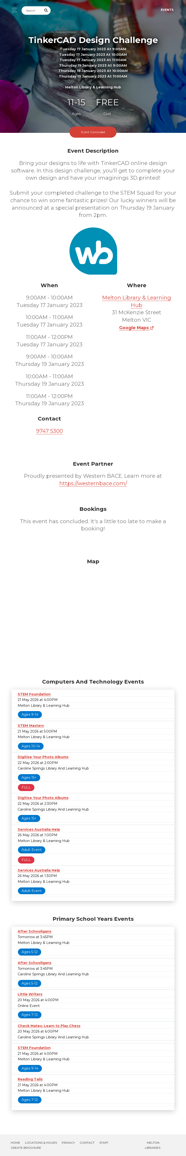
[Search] (32, 10)
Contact (87, 1142)
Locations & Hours (41, 1142)
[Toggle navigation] (13, 10)
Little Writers (30, 994)
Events (167, 10)
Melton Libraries (152, 1145)
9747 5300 (49, 431)
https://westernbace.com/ (93, 483)
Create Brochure (26, 1147)
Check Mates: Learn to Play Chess (49, 1026)
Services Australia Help (39, 829)
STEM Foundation (34, 694)
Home (15, 1142)
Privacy (68, 1142)
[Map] (93, 617)
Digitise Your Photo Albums (43, 757)
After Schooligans (34, 931)
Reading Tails (30, 1079)
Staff (103, 1142)
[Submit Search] (46, 10)
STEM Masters (31, 725)
